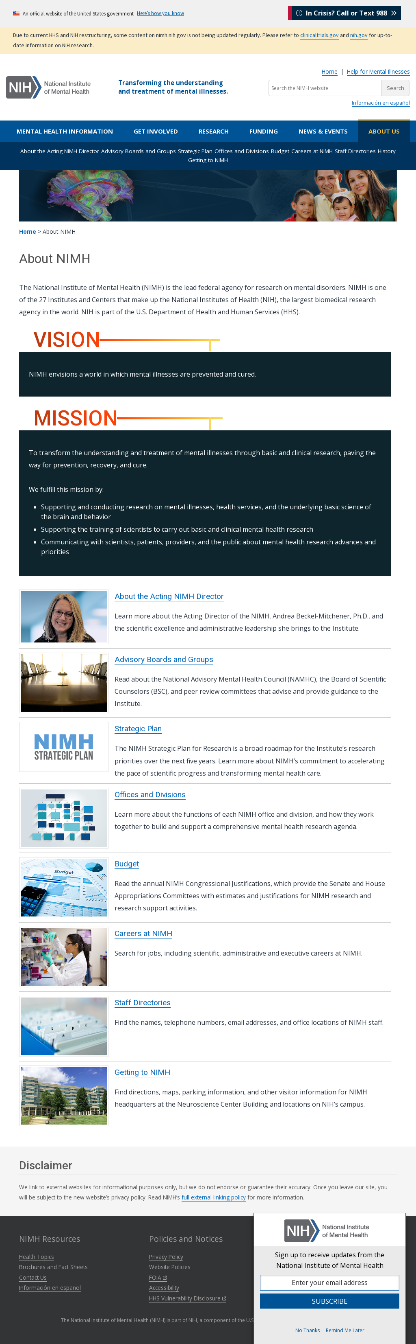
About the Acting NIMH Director (59, 151)
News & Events (323, 131)
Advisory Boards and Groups (138, 151)
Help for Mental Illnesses (378, 71)
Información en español (381, 102)
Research (214, 131)
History (387, 151)
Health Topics (36, 1257)
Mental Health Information (65, 131)
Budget (280, 151)
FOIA (158, 1277)
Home (330, 71)
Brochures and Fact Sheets (53, 1267)
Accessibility (164, 1287)
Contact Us (33, 1277)
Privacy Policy (166, 1257)
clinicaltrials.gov (319, 35)
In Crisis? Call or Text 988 (346, 13)
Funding (263, 131)
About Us (384, 131)
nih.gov (359, 35)
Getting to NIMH (208, 160)
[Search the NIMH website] (325, 88)
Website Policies (170, 1267)
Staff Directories (355, 151)
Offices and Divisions (241, 151)
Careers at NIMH (312, 151)
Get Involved (156, 131)
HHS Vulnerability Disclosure (187, 1298)
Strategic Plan (195, 151)
